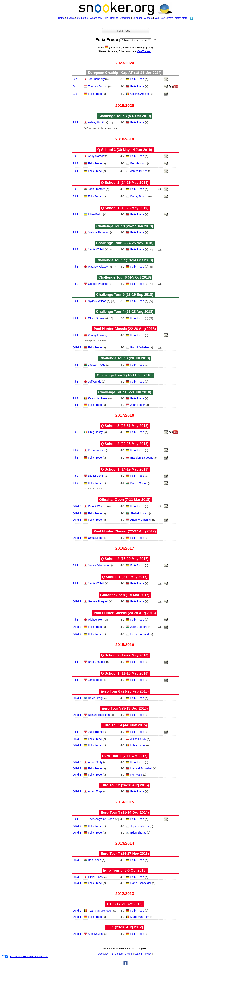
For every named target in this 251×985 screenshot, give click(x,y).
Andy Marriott (96, 156)
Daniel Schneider (140, 883)
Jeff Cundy (94, 381)
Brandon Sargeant (141, 457)
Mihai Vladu (137, 745)
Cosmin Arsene (139, 93)
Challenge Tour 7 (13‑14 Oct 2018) (124, 260)
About (101, 953)
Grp (75, 79)
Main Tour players (164, 18)
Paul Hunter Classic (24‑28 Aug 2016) (125, 613)
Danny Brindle (139, 196)
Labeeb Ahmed (139, 634)
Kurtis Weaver (96, 450)
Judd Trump (95, 731)
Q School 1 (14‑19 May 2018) (124, 469)
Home (61, 18)
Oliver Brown (96, 318)
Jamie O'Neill (96, 249)
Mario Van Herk (139, 916)
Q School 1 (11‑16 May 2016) (124, 673)
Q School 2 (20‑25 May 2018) (124, 444)
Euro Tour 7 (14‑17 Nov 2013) (125, 854)
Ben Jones (94, 860)
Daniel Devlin (96, 475)
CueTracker (144, 51)
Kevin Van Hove (97, 398)
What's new (96, 18)
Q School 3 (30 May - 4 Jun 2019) (124, 150)
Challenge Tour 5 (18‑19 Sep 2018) (124, 295)
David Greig (95, 698)
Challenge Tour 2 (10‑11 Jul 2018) (125, 375)
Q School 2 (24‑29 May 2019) (124, 183)
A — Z (109, 953)
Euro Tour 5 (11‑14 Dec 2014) (125, 812)
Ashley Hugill (96, 122)
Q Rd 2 (77, 347)
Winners (148, 18)
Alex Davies (95, 933)
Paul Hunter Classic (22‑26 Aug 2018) (125, 329)
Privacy (147, 953)
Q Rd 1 (77, 519)
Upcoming (125, 18)
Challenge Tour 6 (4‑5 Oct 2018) (124, 277)
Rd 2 (75, 163)
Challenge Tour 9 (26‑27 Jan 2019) (124, 226)
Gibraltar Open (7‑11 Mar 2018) (124, 500)
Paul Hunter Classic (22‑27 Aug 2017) (125, 531)
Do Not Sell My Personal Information (25, 956)
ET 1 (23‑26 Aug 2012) (124, 927)
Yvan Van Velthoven (100, 910)
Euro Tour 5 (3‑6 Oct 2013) (125, 870)
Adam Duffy (95, 762)
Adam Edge (95, 791)
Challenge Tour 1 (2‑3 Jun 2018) (124, 392)
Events (71, 18)
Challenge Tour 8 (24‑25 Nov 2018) (124, 243)
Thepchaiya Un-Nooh (101, 819)
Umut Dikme (95, 537)
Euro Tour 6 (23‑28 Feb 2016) (125, 691)
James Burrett (138, 171)
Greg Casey (95, 432)
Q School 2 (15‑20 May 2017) (124, 559)
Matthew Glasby (98, 266)
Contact (119, 953)
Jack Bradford (96, 189)
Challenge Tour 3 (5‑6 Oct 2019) (124, 116)
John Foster (137, 404)
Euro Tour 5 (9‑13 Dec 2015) (125, 708)
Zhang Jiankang (98, 335)
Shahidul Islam (139, 513)
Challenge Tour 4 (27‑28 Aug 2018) (124, 312)
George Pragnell (98, 283)
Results (114, 18)
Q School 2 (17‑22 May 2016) (124, 655)
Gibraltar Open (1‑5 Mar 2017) (124, 595)
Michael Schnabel (141, 768)
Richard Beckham (99, 714)
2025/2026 (82, 18)
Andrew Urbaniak (140, 519)
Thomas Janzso (97, 86)
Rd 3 (75, 156)
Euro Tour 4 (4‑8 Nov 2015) (125, 725)
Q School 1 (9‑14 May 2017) (124, 577)
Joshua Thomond (98, 232)
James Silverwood (99, 565)
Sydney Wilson (97, 301)
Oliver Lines (95, 877)
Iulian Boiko (95, 214)
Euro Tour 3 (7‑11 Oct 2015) (125, 756)
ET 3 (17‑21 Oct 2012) (124, 904)
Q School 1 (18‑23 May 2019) (124, 208)
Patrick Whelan (139, 347)
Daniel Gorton (138, 483)
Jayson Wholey (139, 826)
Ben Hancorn (138, 163)
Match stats (181, 18)
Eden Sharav (138, 832)
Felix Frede (137, 79)
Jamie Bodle (95, 679)
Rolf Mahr (136, 774)
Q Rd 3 (77, 506)
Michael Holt (95, 619)
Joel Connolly (96, 79)
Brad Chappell (96, 661)
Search (138, 953)
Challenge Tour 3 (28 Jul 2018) (124, 358)
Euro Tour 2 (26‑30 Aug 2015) (124, 785)
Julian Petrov (138, 739)
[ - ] (154, 39)
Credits (128, 953)
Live (106, 18)
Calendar (137, 18)
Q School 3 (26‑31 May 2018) (124, 426)
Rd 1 (75, 122)
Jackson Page (96, 364)
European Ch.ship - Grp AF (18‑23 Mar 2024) (124, 73)
